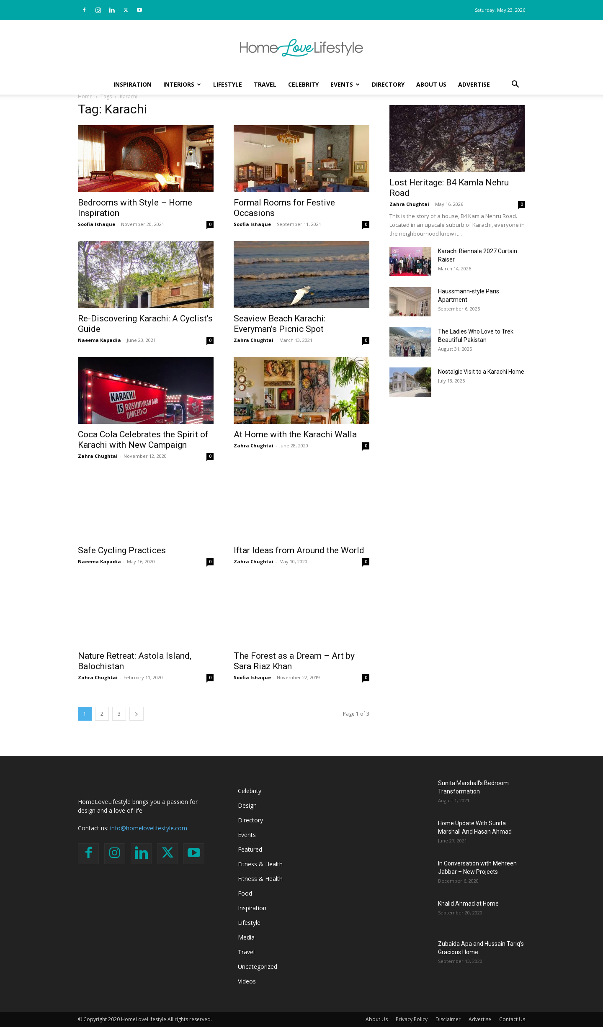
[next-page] (136, 714)
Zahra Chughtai (253, 340)
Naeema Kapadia (99, 340)
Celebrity (303, 84)
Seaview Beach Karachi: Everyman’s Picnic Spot (279, 323)
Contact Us (512, 1019)
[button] (515, 85)
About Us (431, 84)
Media (246, 937)
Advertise (474, 84)
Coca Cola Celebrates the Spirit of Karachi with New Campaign (143, 439)
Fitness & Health (260, 864)
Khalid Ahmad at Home (468, 903)
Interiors (182, 84)
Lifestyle (227, 84)
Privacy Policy (412, 1019)
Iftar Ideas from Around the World (299, 550)
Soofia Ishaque (96, 224)
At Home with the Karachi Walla (295, 434)
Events (345, 84)
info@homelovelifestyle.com (148, 828)
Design (247, 805)
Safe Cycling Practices (122, 550)
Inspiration (132, 84)
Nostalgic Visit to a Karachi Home (481, 371)
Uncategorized (257, 967)
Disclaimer (448, 1019)
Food (245, 893)
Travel (265, 84)
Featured (250, 849)
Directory (388, 84)
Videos (247, 981)
